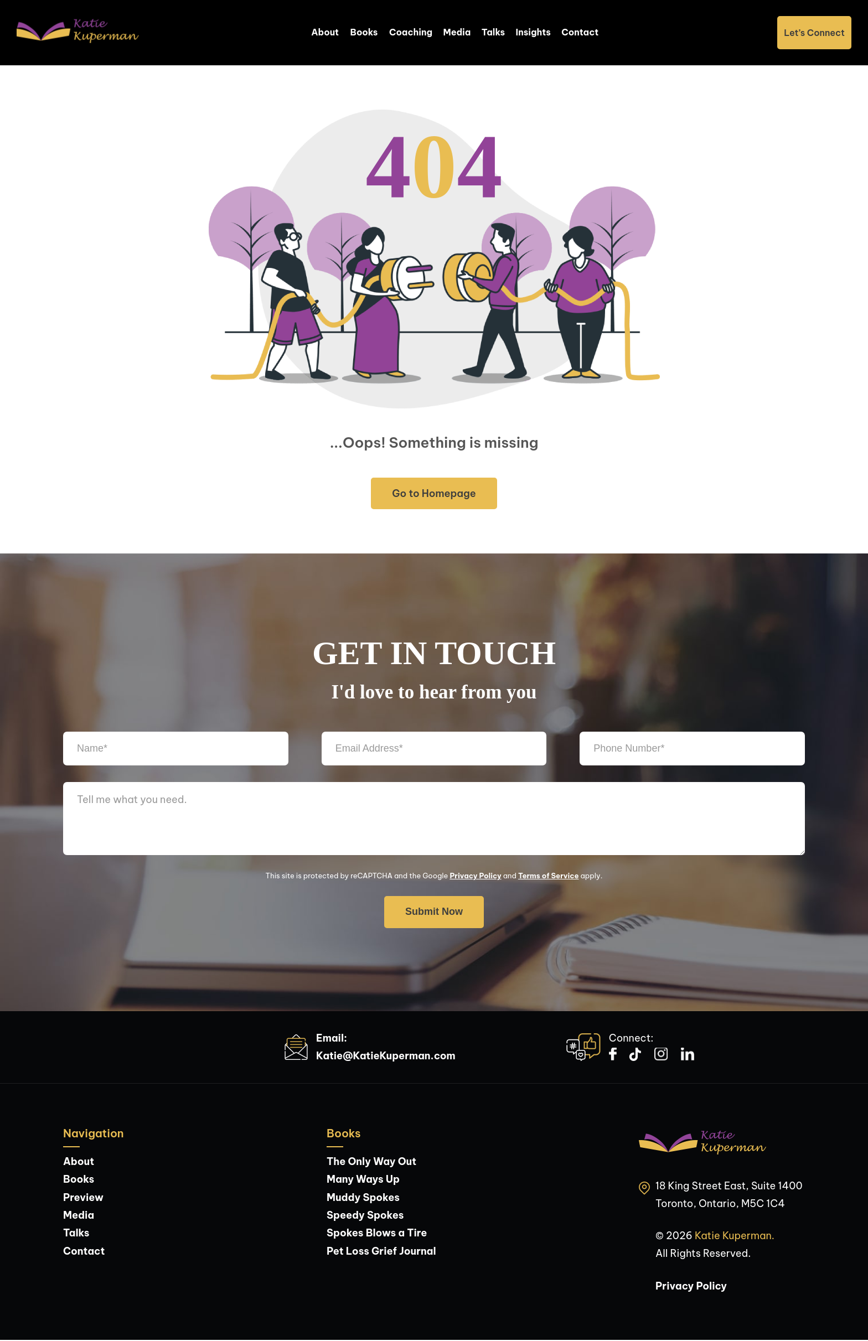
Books (364, 33)
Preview (83, 1198)
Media (457, 33)
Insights (533, 33)
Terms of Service (548, 876)
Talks (493, 33)
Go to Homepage (434, 494)
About (324, 33)
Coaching (410, 33)
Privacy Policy (475, 876)
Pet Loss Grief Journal (381, 1252)
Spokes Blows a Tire (377, 1234)
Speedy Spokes (365, 1216)
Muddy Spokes (363, 1198)
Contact (581, 33)
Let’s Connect (814, 33)
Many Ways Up (363, 1180)
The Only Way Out (371, 1162)
